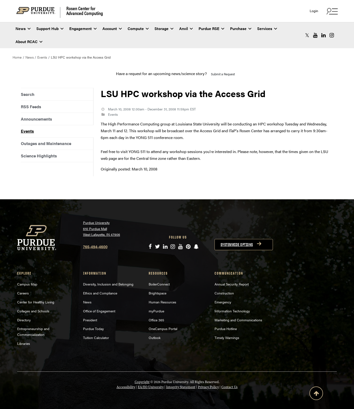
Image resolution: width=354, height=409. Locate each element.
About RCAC (28, 41)
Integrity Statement (180, 387)
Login (314, 10)
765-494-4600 (95, 246)
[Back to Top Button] (316, 394)
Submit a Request (223, 74)
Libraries (23, 343)
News (23, 28)
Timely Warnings (227, 337)
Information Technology (232, 311)
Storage (163, 28)
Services (267, 28)
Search (27, 94)
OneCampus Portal (163, 328)
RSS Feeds (31, 106)
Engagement (83, 28)
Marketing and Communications (238, 319)
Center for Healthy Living (35, 302)
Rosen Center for (84, 10)
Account (112, 28)
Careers (23, 293)
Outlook (155, 337)
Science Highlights (39, 156)
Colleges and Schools (33, 311)
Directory (24, 319)
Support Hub (49, 28)
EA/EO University (151, 387)
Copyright (142, 382)
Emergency (223, 302)
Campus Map (27, 284)
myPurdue (156, 311)
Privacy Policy (208, 387)
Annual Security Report (232, 284)
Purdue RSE (211, 28)
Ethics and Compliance (100, 293)
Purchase (240, 28)
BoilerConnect (159, 284)
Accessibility (125, 387)
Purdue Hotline (226, 328)
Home (17, 57)
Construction (224, 293)
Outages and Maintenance (46, 143)
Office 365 (156, 319)
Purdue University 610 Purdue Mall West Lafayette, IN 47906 (101, 228)
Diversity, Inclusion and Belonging (108, 284)
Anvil (186, 28)
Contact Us (229, 387)
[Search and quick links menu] (331, 11)
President (90, 319)
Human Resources (162, 302)
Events (42, 57)
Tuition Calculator (96, 337)
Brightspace (157, 293)
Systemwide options (237, 244)
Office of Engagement (99, 311)
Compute (138, 28)
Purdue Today (93, 328)
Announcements (36, 119)
